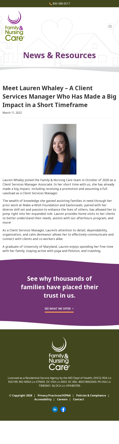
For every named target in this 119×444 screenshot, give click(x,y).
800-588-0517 (59, 3)
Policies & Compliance (91, 395)
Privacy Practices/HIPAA (54, 395)
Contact (78, 399)
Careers (62, 399)
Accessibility (43, 399)
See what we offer (58, 308)
